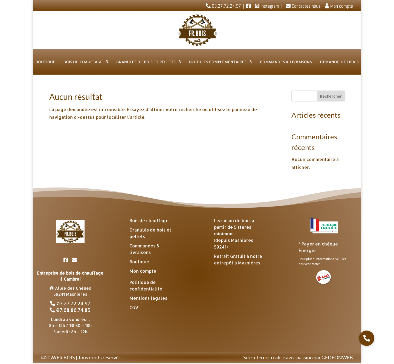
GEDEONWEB (337, 357)
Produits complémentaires (217, 62)
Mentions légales (148, 298)
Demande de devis (339, 62)
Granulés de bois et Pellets (145, 62)
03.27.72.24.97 (70, 303)
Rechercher (331, 96)
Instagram (269, 6)
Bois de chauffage (83, 62)
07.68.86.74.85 (70, 310)
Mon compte (338, 6)
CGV (133, 307)
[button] (366, 338)
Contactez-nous (302, 6)
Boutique (45, 62)
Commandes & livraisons (286, 62)
